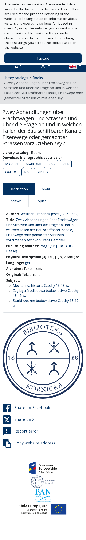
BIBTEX (42, 172)
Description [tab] (18, 189)
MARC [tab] (46, 189)
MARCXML (34, 164)
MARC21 (12, 164)
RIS (26, 172)
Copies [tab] (41, 201)
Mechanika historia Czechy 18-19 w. (41, 285)
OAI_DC (11, 172)
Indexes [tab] (15, 201)
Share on (26, 408)
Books (38, 77)
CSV (52, 164)
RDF (66, 164)
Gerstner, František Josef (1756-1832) (49, 214)
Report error (20, 431)
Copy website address (29, 443)
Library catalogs (15, 77)
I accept (43, 58)
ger (27, 262)
